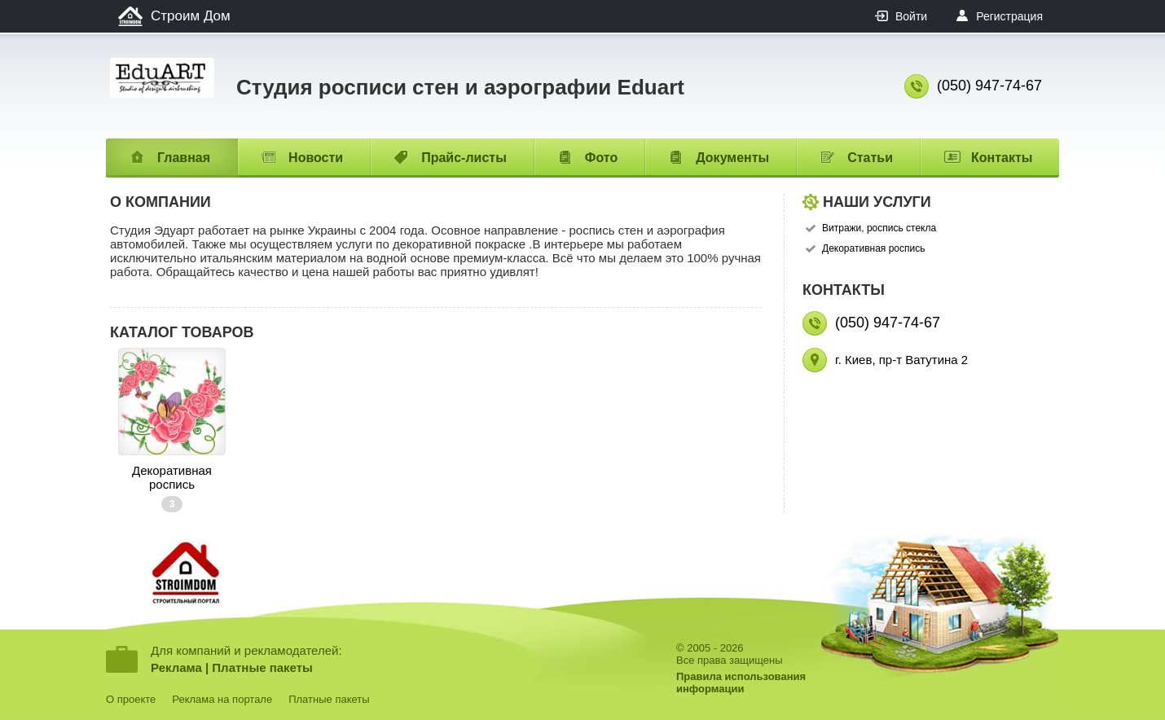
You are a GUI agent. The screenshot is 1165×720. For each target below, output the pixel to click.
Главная (183, 158)
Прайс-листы (464, 158)
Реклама (176, 667)
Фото (601, 158)
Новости (315, 158)
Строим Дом (191, 16)
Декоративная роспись (172, 477)
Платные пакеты (262, 667)
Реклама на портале (222, 699)
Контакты (1001, 158)
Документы (732, 158)
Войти (911, 16)
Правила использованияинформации (741, 682)
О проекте (131, 699)
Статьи (870, 158)
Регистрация (1009, 16)
